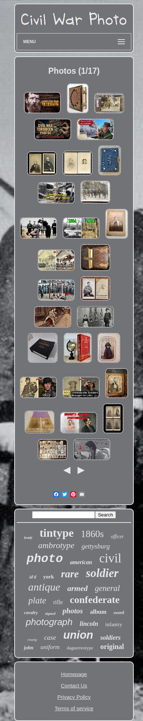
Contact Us (74, 686)
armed (77, 588)
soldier (102, 573)
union (78, 635)
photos (73, 611)
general (107, 588)
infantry (113, 624)
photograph (49, 622)
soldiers (110, 637)
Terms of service (73, 708)
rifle (58, 602)
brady (28, 538)
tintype (56, 532)
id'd (33, 577)
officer (117, 536)
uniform (50, 647)
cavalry (31, 612)
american (81, 562)
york (48, 577)
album (98, 611)
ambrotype (56, 545)
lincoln (89, 623)
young (32, 639)
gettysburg (95, 546)
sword (118, 612)
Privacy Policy (73, 697)
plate (37, 600)
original (112, 646)
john (28, 647)
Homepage (74, 674)
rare (70, 574)
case (50, 637)
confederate (95, 599)
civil (110, 558)
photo (45, 559)
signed (50, 613)
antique (44, 587)
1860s (92, 534)
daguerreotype (80, 647)
